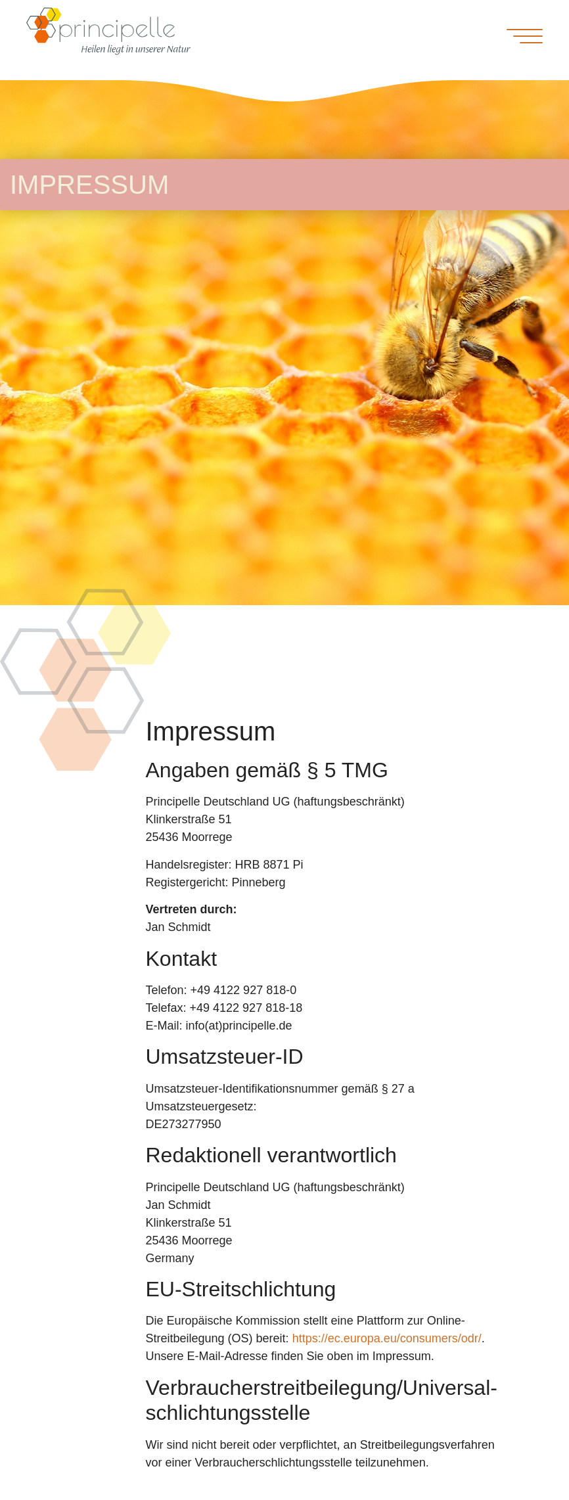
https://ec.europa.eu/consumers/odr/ (387, 1338)
